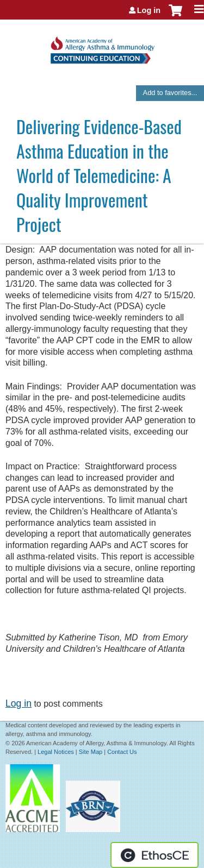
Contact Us (122, 752)
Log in (148, 10)
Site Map (90, 752)
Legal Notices (56, 752)
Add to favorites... (170, 93)
